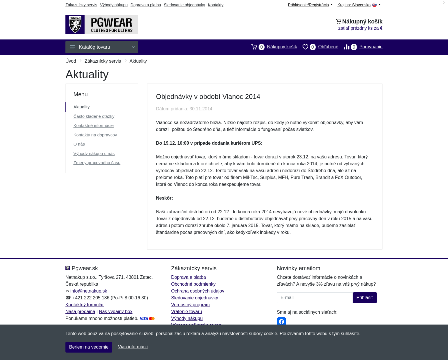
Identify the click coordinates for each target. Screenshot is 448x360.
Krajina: (359, 5)
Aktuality (81, 106)
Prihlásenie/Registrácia (310, 5)
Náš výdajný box (115, 311)
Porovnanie (360, 47)
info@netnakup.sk (88, 291)
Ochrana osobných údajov (197, 291)
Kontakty (215, 5)
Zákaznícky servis (81, 5)
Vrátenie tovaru (186, 311)
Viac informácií (133, 346)
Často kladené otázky (93, 116)
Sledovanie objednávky (184, 5)
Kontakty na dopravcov (95, 134)
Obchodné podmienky (193, 284)
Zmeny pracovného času (96, 162)
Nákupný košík (271, 47)
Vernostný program (190, 304)
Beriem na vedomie (89, 347)
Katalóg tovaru (102, 47)
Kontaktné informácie (93, 125)
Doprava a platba (146, 5)
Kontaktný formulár (84, 304)
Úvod (70, 61)
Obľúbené (317, 47)
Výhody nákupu (114, 5)
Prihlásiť (365, 297)
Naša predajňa (80, 311)
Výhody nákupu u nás (94, 153)
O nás (79, 144)
